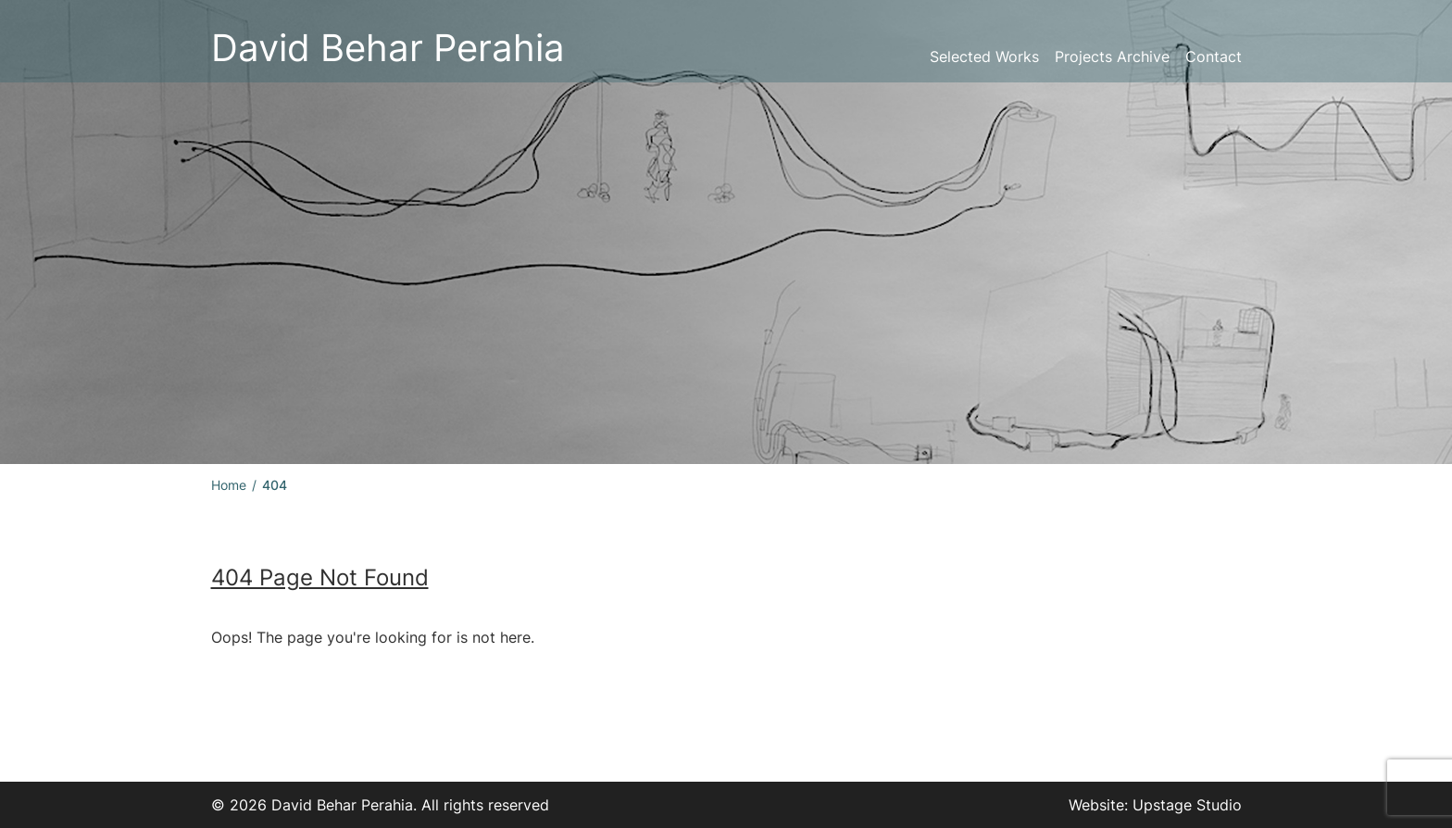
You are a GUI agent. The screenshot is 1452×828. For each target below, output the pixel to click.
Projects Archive (1112, 56)
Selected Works (984, 56)
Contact (1213, 56)
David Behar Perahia (388, 47)
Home (228, 485)
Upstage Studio (1187, 805)
